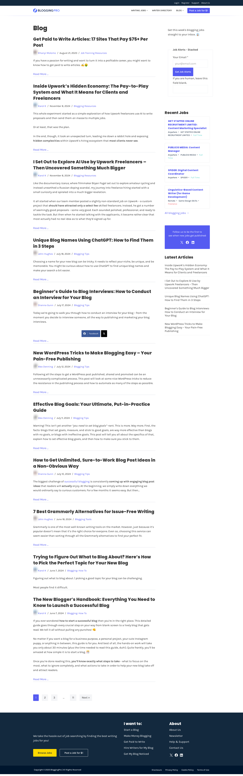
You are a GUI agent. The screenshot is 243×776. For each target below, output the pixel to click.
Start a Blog (131, 731)
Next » (86, 699)
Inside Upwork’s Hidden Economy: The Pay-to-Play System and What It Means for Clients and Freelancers (90, 92)
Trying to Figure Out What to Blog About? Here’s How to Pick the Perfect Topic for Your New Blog (92, 561)
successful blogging (76, 482)
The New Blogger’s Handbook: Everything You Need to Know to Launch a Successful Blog (94, 604)
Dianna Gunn (45, 305)
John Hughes (45, 254)
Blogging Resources (85, 106)
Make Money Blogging (137, 737)
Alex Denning (45, 367)
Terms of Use (203, 772)
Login (176, 3)
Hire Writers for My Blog (138, 749)
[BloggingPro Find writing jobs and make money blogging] (46, 11)
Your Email (180, 57)
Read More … (41, 74)
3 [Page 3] (54, 699)
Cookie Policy (187, 772)
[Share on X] (104, 334)
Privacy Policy (171, 772)
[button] (146, 10)
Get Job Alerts (183, 71)
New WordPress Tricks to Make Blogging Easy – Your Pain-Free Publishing (184, 328)
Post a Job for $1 (198, 10)
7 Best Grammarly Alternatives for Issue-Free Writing (93, 513)
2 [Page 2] (45, 699)
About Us (205, 3)
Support (195, 3)
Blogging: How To (77, 572)
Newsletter (176, 737)
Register (185, 3)
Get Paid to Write (134, 743)
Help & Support (179, 743)
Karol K (42, 106)
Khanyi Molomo (47, 52)
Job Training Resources (94, 52)
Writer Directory (162, 10)
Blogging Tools (83, 520)
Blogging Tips (82, 254)
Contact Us (176, 749)
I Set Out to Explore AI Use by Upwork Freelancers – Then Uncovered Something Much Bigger (89, 165)
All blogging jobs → (177, 213)
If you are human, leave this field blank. (190, 81)
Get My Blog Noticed (136, 755)
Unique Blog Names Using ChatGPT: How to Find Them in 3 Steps (187, 299)
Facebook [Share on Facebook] (90, 334)
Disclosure (157, 772)
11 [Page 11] (73, 699)
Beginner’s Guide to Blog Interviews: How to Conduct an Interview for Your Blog (187, 313)
